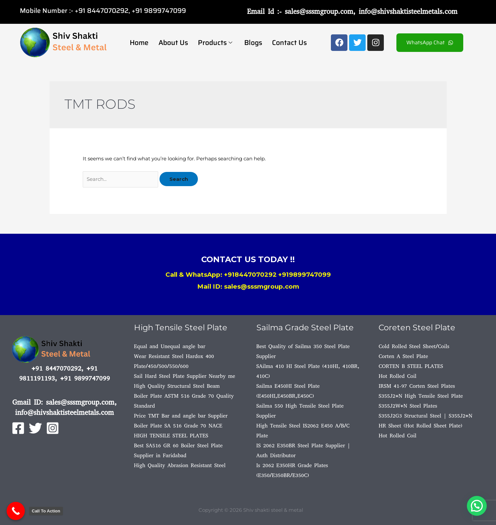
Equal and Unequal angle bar (169, 346)
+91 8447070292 (101, 10)
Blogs (253, 42)
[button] (476, 505)
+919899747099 (304, 274)
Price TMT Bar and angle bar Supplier (181, 415)
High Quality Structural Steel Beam (177, 386)
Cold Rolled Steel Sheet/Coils (414, 346)
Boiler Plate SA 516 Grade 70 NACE (178, 425)
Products (215, 42)
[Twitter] (35, 428)
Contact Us (289, 42)
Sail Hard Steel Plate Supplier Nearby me (184, 376)
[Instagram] (52, 428)
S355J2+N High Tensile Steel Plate (421, 395)
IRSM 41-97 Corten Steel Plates (417, 386)
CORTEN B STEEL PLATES (411, 366)
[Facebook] (18, 428)
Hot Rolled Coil (397, 376)
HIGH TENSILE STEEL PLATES (171, 435)
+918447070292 (250, 274)
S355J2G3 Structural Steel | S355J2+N (425, 415)
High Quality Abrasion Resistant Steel (180, 465)
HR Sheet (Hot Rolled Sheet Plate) (420, 425)
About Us (173, 42)
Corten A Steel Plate (403, 356)
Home (139, 42)
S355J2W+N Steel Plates (408, 405)
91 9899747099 (160, 10)
